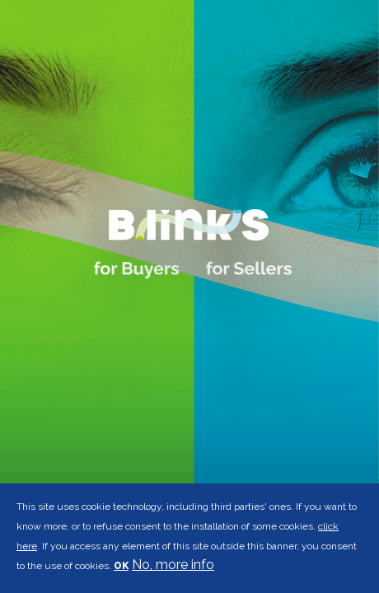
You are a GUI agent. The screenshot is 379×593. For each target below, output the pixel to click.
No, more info (173, 564)
